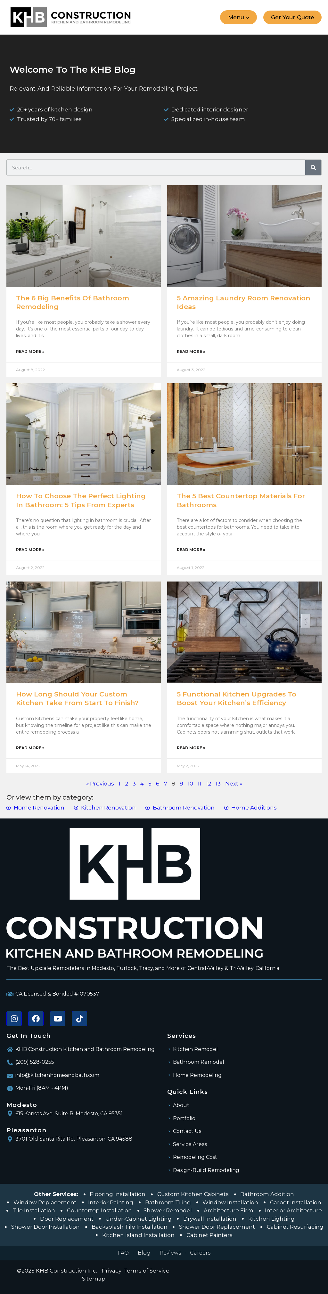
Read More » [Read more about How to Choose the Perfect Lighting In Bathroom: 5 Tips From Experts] (30, 549)
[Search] (313, 167)
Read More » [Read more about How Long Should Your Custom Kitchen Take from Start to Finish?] (30, 747)
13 (218, 783)
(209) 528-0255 (34, 1062)
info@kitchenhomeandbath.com (57, 1075)
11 (199, 783)
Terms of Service (146, 1270)
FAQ (123, 1253)
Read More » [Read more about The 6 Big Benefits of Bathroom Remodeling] (30, 351)
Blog (144, 1253)
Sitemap (93, 1278)
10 (190, 783)
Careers (200, 1253)
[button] (238, 17)
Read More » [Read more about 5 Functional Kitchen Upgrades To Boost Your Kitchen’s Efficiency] (191, 747)
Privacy (111, 1270)
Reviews (170, 1253)
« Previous (100, 783)
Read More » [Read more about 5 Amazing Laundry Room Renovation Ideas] (191, 351)
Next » (233, 783)
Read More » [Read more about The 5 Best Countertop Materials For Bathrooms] (191, 549)
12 (208, 783)
